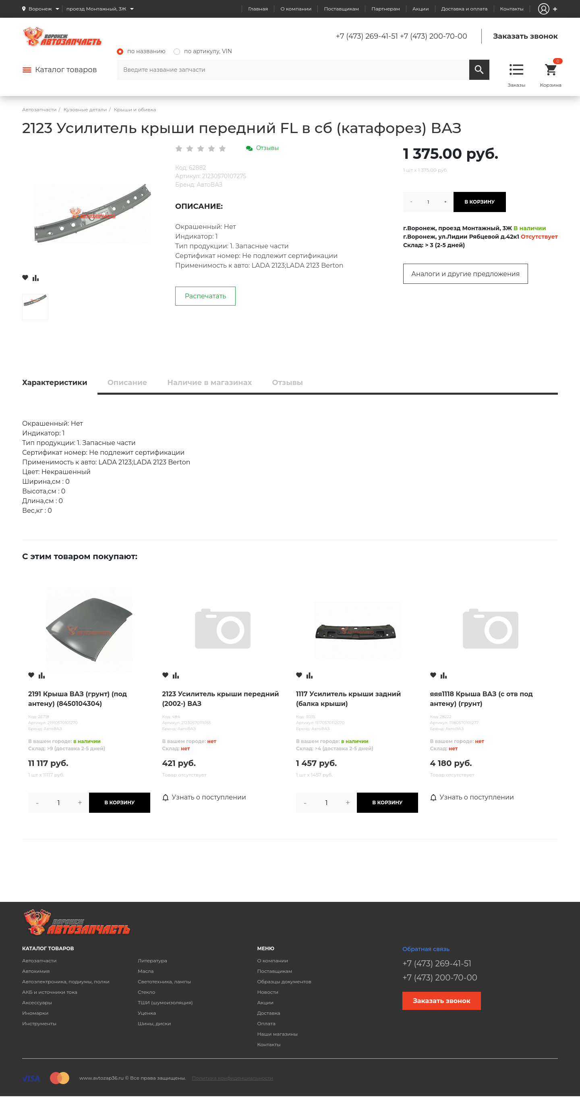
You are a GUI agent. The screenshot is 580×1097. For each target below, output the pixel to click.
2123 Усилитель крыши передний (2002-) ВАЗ (220, 699)
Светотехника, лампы (164, 981)
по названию (141, 51)
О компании (295, 9)
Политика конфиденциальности (232, 1078)
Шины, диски (154, 1023)
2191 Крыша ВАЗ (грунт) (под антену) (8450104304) (77, 699)
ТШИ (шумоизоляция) (165, 1002)
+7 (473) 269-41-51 (367, 36)
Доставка (268, 1013)
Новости (267, 992)
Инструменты (39, 1023)
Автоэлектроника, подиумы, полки (66, 981)
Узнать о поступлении (204, 797)
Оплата (266, 1023)
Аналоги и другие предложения (465, 274)
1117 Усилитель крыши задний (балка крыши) (348, 699)
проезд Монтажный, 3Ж (96, 9)
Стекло (146, 992)
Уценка (147, 1013)
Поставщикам (341, 9)
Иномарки (35, 1013)
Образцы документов (284, 981)
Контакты (512, 9)
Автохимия (36, 971)
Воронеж (40, 9)
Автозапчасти (39, 961)
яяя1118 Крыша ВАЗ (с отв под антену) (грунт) (481, 699)
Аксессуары (37, 1002)
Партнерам (385, 9)
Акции (420, 9)
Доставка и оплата (464, 9)
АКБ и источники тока (49, 992)
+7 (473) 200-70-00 (433, 36)
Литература (152, 961)
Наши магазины (277, 1034)
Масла (146, 971)
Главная (258, 9)
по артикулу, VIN (203, 51)
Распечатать (205, 296)
